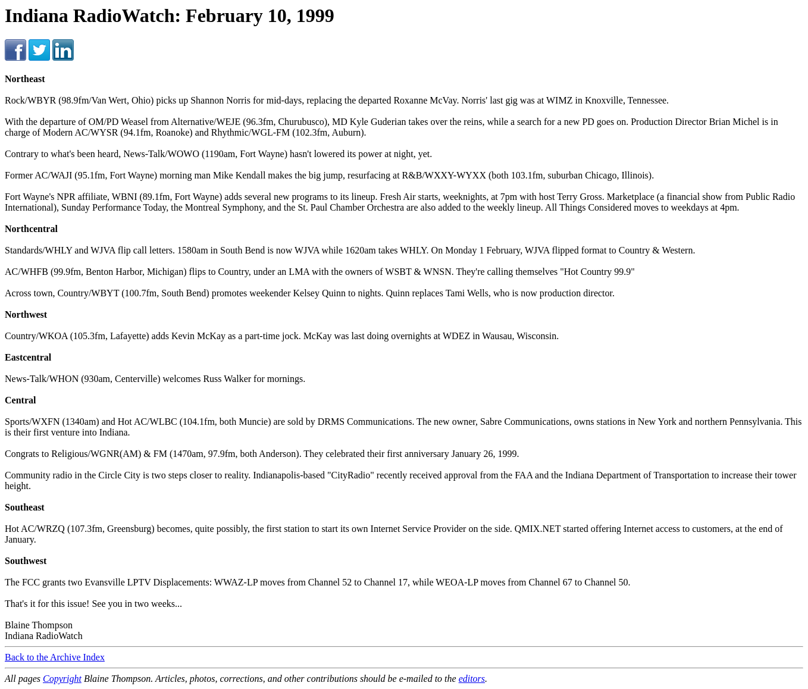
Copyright (62, 679)
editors (472, 679)
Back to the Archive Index (55, 657)
